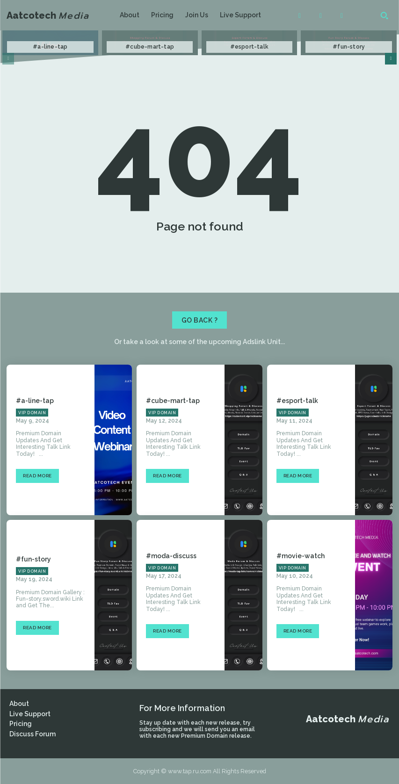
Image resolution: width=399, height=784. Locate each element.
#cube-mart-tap (149, 46)
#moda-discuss (171, 556)
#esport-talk (249, 46)
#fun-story (349, 46)
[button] (384, 15)
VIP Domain (32, 412)
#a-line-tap (50, 46)
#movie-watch (300, 556)
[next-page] (391, 59)
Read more (37, 475)
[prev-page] (8, 59)
